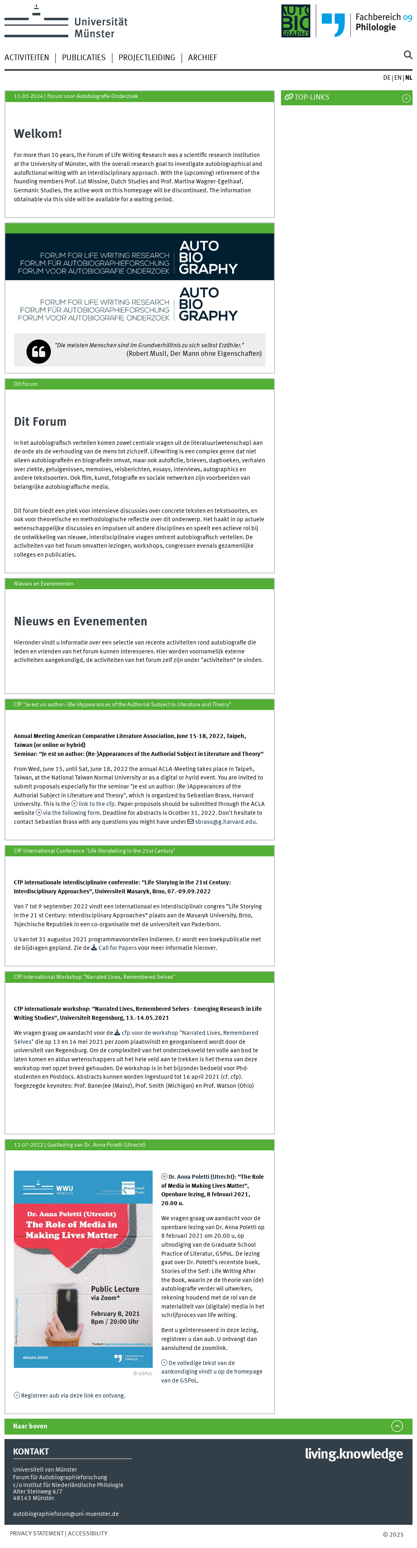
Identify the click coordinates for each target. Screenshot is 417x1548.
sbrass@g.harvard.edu (225, 822)
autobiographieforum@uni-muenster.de (66, 1514)
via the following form (71, 813)
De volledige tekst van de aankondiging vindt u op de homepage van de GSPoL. (212, 1372)
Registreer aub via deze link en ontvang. (73, 1396)
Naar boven (30, 1426)
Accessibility (88, 1534)
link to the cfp (97, 804)
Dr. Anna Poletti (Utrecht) (202, 1177)
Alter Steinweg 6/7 (38, 1492)
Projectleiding (147, 58)
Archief (202, 58)
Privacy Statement (37, 1534)
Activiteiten (26, 58)
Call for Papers (118, 948)
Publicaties (84, 58)
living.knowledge (354, 1455)
